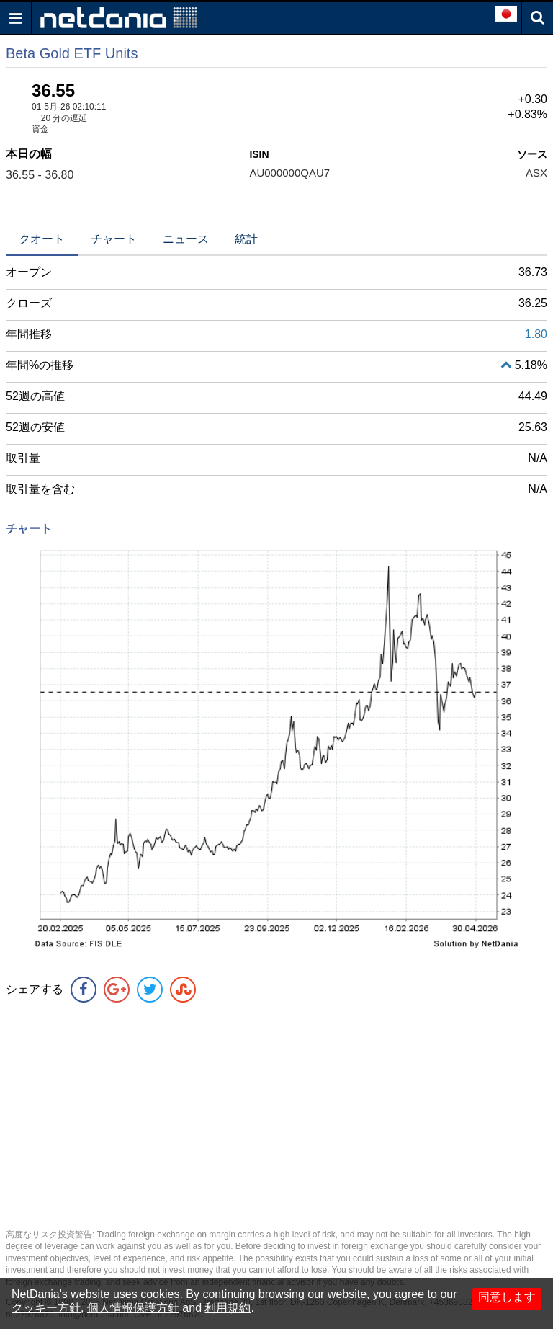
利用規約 (227, 1308)
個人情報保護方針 (133, 1308)
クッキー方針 (46, 1308)
